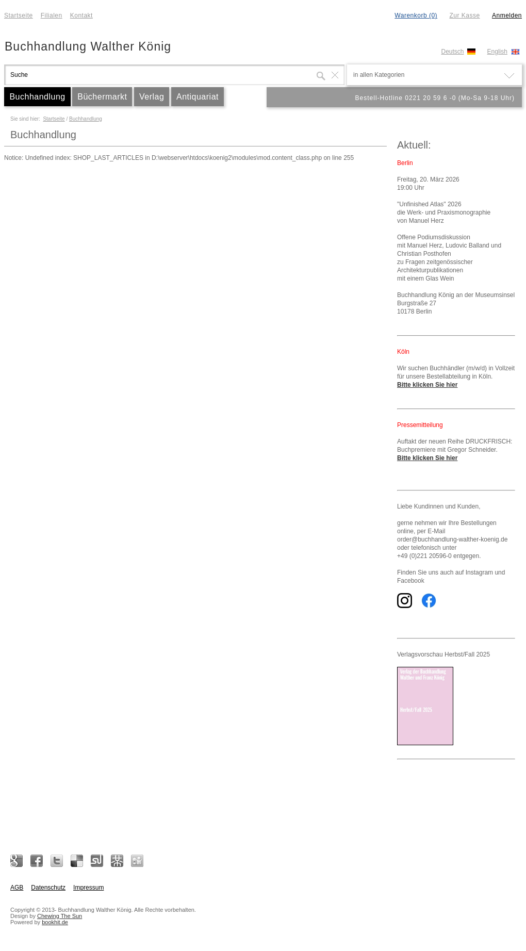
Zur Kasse (464, 15)
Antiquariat (197, 96)
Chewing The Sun (59, 916)
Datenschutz (48, 887)
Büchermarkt (102, 96)
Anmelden (507, 15)
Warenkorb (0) (416, 15)
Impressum (88, 887)
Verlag (151, 96)
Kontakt (81, 15)
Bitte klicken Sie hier (427, 384)
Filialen (51, 15)
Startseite (18, 15)
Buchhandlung (37, 96)
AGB (16, 887)
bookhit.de (55, 922)
